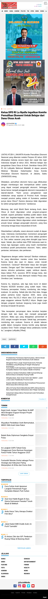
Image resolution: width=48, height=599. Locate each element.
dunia (42, 11)
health (26, 568)
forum (26, 565)
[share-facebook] (15, 346)
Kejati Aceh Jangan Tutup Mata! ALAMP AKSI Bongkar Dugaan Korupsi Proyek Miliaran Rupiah (17, 412)
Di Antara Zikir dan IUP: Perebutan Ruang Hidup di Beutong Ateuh (18, 537)
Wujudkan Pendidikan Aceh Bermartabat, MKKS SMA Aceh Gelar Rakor (17, 424)
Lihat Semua (24, 473)
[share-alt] (5, 346)
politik (23, 11)
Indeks (35, 593)
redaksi (27, 573)
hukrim (16, 11)
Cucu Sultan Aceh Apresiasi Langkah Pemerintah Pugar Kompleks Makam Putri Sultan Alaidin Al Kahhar (17, 489)
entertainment (30, 562)
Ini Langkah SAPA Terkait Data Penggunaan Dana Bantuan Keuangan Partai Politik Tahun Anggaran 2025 (16, 450)
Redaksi (29, 593)
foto (3, 568)
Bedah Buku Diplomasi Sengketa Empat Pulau (17, 436)
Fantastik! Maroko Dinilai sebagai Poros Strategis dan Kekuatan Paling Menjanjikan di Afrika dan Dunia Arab (17, 462)
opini (32, 11)
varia (11, 11)
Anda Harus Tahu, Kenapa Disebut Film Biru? (18, 512)
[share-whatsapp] (33, 346)
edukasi (27, 559)
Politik (23, 593)
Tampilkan (42, 399)
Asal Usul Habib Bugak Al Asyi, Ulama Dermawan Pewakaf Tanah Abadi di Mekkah (18, 501)
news (6, 11)
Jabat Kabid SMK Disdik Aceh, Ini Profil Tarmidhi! (18, 525)
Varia (12, 593)
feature (4, 565)
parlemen (10, 109)
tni (28, 11)
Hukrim (18, 593)
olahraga (4, 573)
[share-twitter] (24, 346)
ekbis (37, 11)
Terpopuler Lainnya (24, 548)
